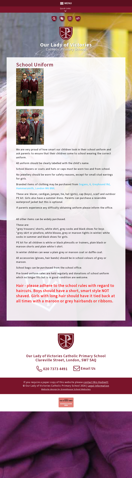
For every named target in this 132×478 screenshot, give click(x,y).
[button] (65, 10)
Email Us (84, 369)
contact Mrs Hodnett (95, 382)
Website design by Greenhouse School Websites (66, 389)
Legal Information (98, 385)
